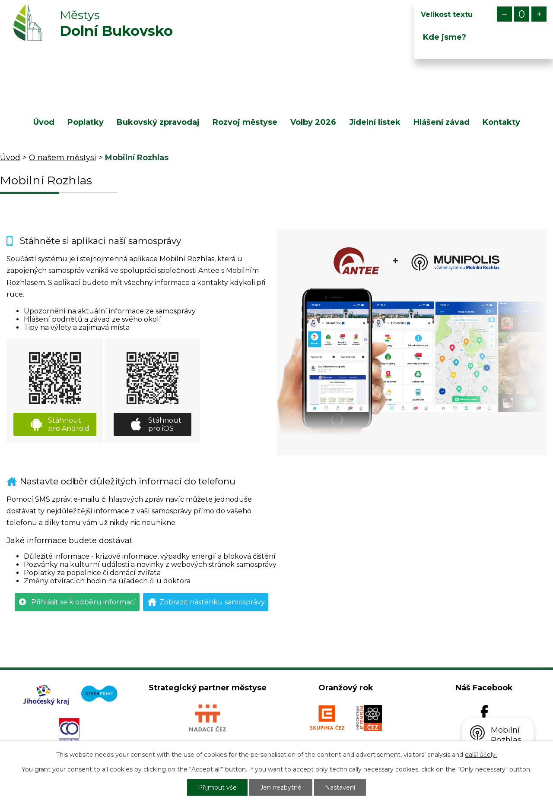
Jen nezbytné (281, 787)
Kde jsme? (444, 37)
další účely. (481, 755)
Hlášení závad (441, 122)
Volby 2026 (313, 122)
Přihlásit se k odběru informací (83, 602)
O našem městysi (62, 157)
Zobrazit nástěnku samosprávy (212, 602)
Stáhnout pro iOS (164, 424)
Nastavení (340, 787)
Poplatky (85, 122)
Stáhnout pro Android (68, 424)
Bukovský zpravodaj (158, 122)
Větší (539, 14)
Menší (504, 14)
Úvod (43, 122)
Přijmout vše (217, 787)
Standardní (521, 14)
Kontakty (501, 122)
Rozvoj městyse (245, 122)
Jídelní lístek (374, 122)
